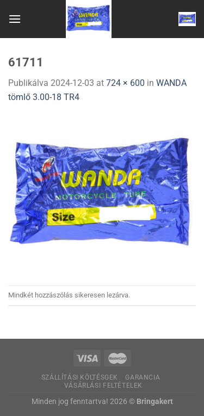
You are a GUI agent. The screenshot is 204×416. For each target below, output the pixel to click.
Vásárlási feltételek (103, 385)
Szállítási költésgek (79, 377)
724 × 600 (125, 83)
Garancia (142, 377)
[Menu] (14, 18)
